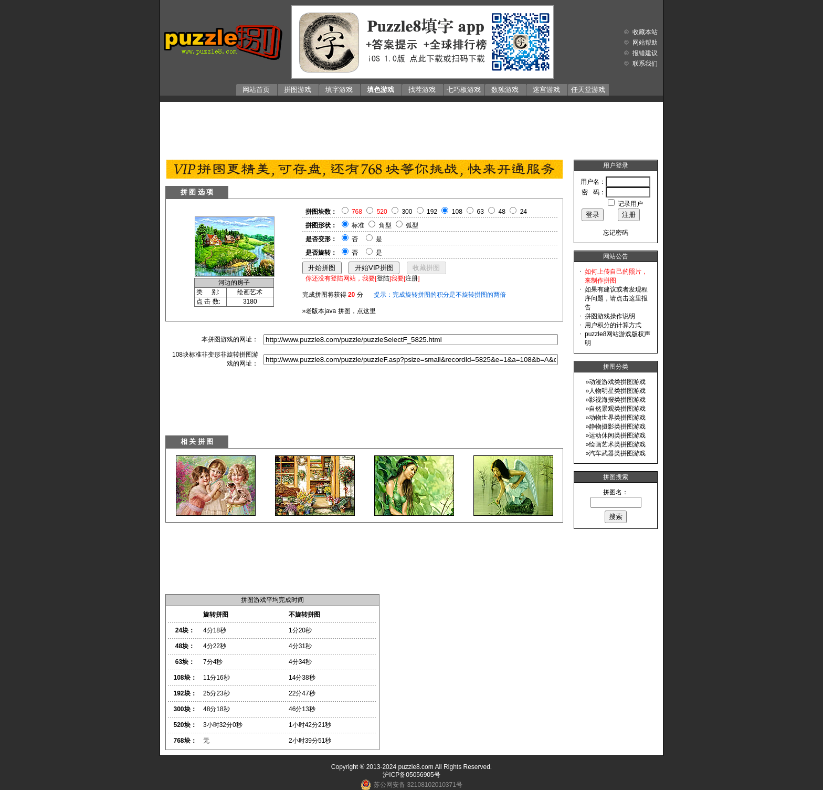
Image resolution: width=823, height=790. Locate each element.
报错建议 (645, 53)
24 (523, 211)
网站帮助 (645, 42)
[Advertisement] (411, 128)
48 (502, 211)
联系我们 (645, 63)
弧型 (412, 225)
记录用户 (630, 203)
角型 (385, 225)
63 (480, 211)
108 (457, 211)
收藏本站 (645, 32)
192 (432, 211)
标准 (358, 225)
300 (407, 211)
